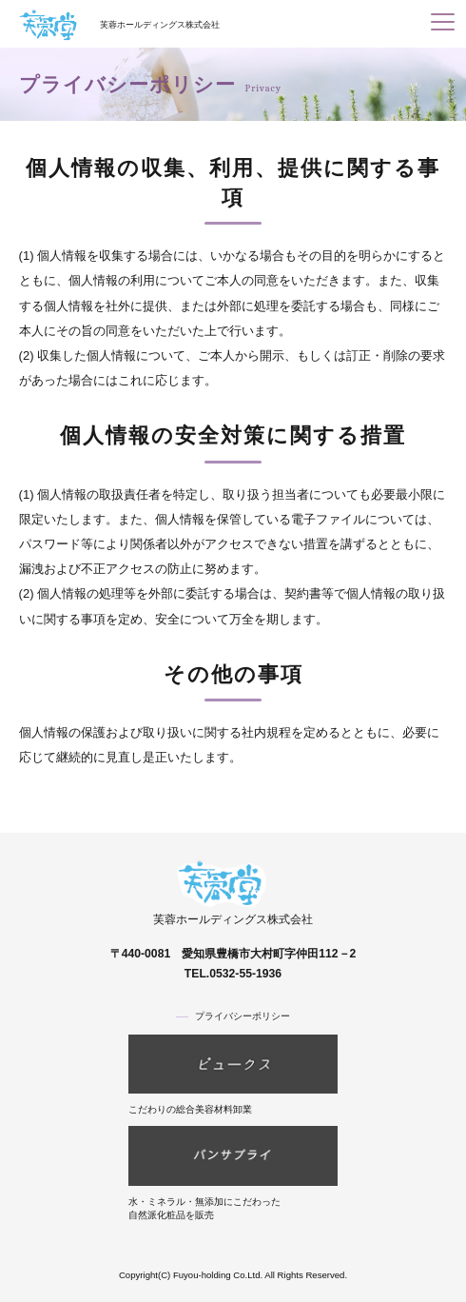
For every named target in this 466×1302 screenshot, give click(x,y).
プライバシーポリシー (242, 1016)
